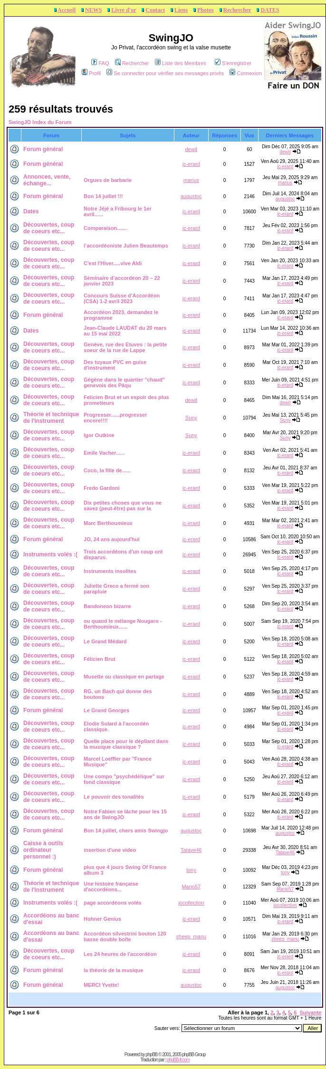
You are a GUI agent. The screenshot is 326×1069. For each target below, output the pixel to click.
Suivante (310, 1012)
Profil (91, 73)
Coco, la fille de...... (107, 470)
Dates (31, 211)
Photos (205, 10)
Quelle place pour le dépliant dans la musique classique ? (126, 744)
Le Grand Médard (105, 641)
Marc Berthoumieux (108, 523)
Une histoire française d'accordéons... (111, 886)
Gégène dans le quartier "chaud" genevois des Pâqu (124, 382)
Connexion (246, 73)
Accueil (67, 10)
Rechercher (237, 10)
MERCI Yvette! (101, 985)
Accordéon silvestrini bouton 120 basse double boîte (125, 936)
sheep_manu (191, 936)
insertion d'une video (110, 850)
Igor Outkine (99, 435)
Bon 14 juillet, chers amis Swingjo (126, 830)
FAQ (100, 63)
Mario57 (191, 886)
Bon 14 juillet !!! (103, 196)
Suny (191, 417)
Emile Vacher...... (104, 453)
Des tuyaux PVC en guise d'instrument (115, 365)
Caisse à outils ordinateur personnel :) (43, 850)
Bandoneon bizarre (107, 606)
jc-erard (191, 164)
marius (191, 180)
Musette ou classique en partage (124, 676)
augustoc (191, 196)
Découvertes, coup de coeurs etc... (48, 228)
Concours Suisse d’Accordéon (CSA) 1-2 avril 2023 (122, 298)
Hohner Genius (102, 919)
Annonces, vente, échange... (46, 180)
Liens (181, 10)
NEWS (93, 10)
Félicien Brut (99, 659)
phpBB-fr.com (178, 1059)
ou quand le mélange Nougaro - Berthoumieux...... (123, 624)
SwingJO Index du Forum (40, 122)
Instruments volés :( (50, 554)
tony (191, 870)
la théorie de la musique (113, 970)
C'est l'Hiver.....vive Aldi (113, 263)
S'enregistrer (233, 63)
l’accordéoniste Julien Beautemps (126, 245)
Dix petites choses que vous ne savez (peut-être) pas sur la (123, 505)
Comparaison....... (105, 228)
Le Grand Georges (106, 710)
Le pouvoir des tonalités (114, 797)
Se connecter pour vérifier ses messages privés (165, 73)
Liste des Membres (180, 63)
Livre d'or (123, 10)
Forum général (43, 149)
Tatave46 (191, 850)
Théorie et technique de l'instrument (51, 417)
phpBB (151, 1054)
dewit (191, 149)
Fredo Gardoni (102, 488)
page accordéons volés (113, 903)
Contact (155, 10)
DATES (269, 10)
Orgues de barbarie (108, 180)
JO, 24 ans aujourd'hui (112, 539)
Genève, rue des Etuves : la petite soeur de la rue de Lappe (125, 347)
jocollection (191, 903)
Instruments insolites (110, 571)
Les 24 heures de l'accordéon (120, 954)
